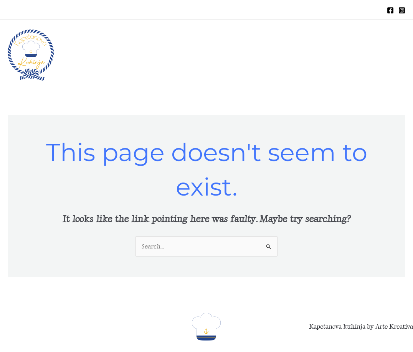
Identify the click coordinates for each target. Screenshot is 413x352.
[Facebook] (390, 10)
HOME (206, 55)
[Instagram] (401, 10)
